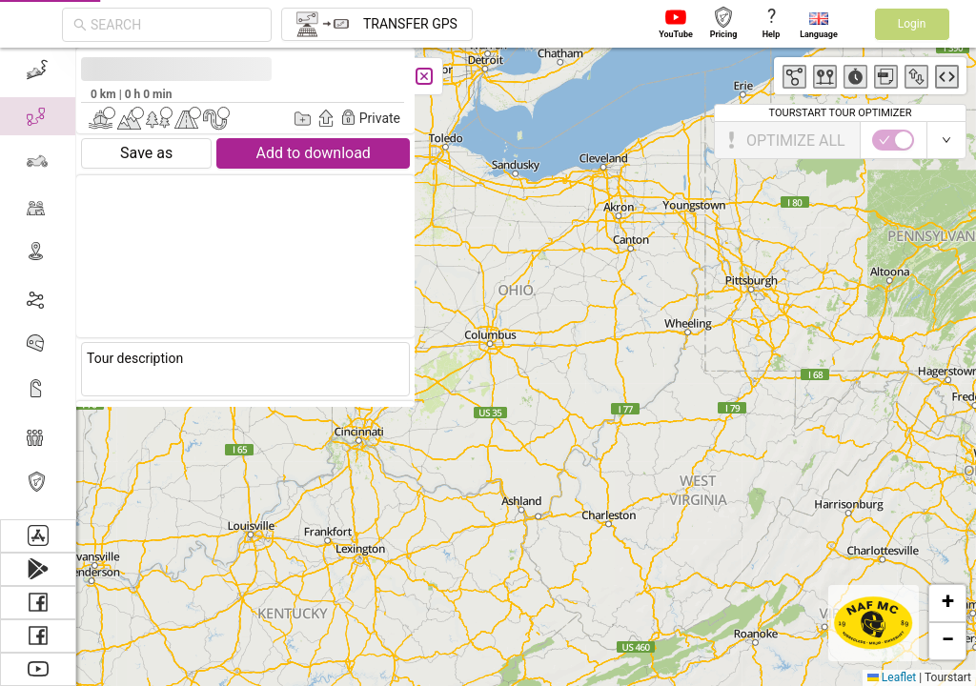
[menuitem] (37, 436)
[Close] (164, 76)
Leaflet (891, 677)
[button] (947, 603)
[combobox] (175, 24)
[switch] (71, 140)
